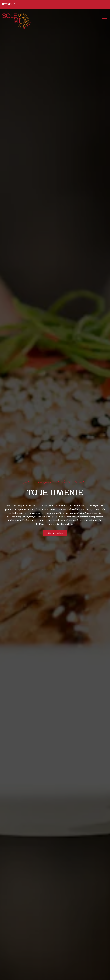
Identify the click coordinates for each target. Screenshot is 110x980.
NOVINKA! (9, 4)
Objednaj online (55, 532)
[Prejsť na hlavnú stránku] (16, 21)
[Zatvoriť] (105, 4)
